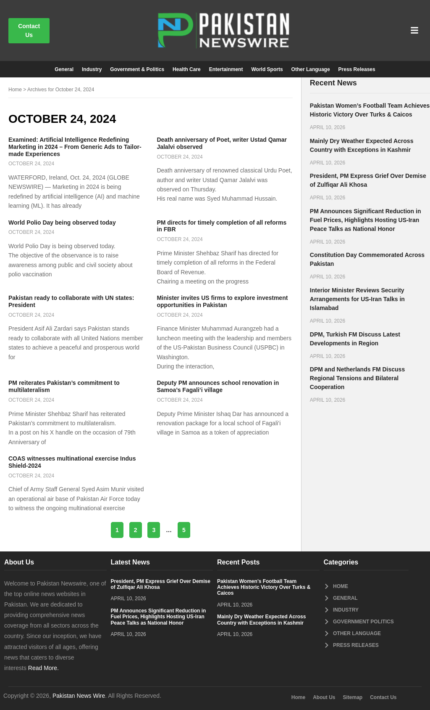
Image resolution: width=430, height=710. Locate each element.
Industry (92, 69)
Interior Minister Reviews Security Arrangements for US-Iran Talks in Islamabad (357, 299)
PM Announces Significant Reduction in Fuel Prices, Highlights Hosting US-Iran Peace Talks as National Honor (365, 220)
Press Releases (356, 69)
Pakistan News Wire (78, 695)
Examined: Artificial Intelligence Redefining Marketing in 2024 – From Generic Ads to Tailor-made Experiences (75, 146)
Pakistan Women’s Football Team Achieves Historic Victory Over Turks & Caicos (263, 587)
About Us (324, 697)
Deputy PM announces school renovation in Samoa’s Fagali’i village (218, 386)
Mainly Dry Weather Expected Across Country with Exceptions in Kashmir (261, 619)
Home (15, 90)
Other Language (310, 69)
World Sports (267, 69)
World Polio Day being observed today (62, 222)
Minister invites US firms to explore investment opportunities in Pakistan (222, 301)
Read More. (43, 668)
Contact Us (383, 697)
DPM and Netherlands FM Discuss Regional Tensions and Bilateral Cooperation (357, 378)
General (64, 69)
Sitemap (353, 697)
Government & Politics (137, 69)
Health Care (187, 69)
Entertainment (226, 69)
